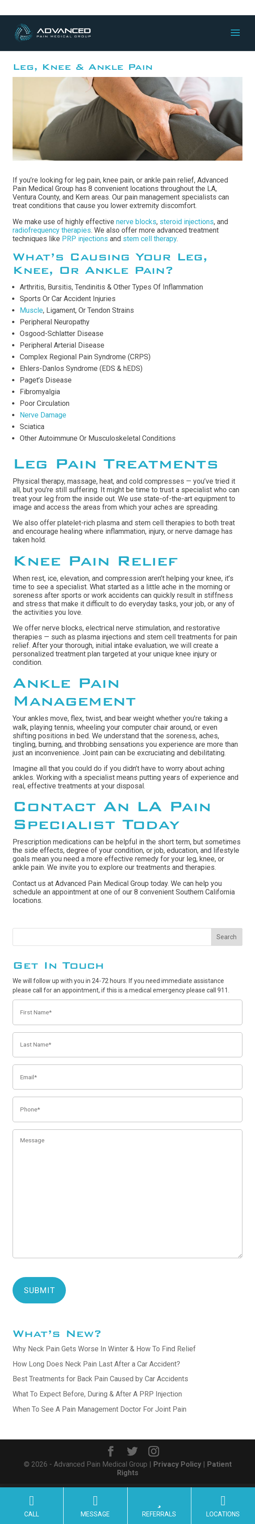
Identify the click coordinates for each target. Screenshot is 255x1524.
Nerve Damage (43, 415)
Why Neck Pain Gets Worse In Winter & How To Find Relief (104, 1349)
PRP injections (85, 238)
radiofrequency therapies (52, 230)
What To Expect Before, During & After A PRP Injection (97, 1394)
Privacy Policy (177, 1464)
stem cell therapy (150, 238)
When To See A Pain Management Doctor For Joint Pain (99, 1409)
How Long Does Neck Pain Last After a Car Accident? (96, 1364)
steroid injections (187, 221)
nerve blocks (136, 221)
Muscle (31, 310)
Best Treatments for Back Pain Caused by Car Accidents (100, 1379)
